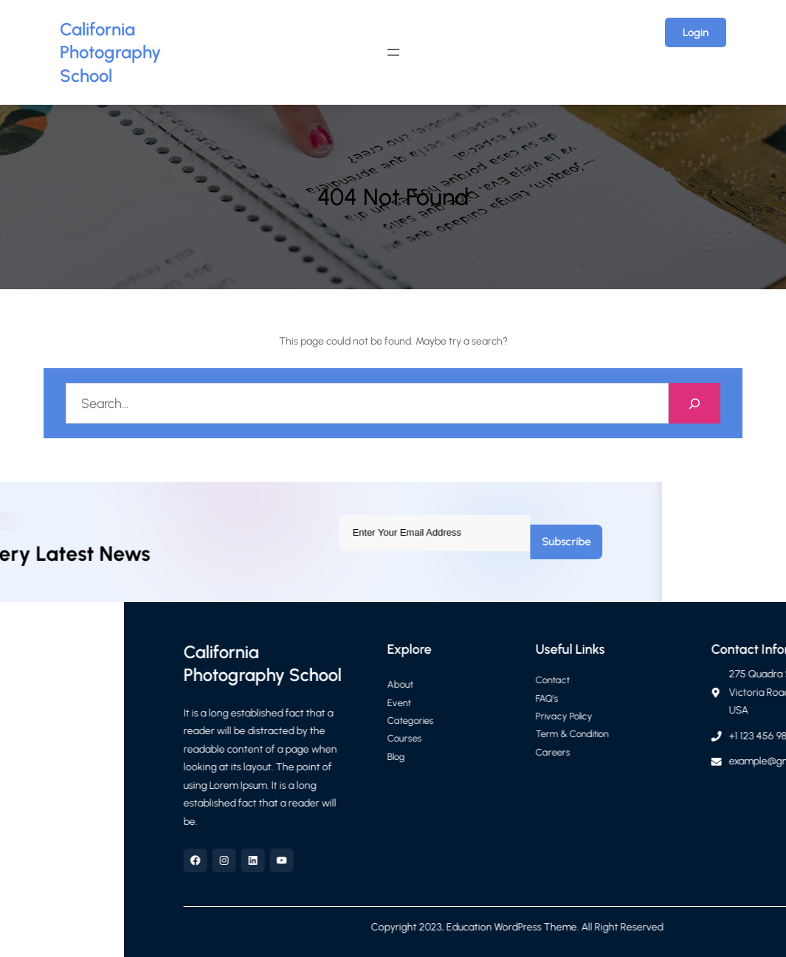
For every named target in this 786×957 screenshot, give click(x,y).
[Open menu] (393, 52)
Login (696, 32)
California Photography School (110, 52)
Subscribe (304, 541)
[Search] (695, 403)
